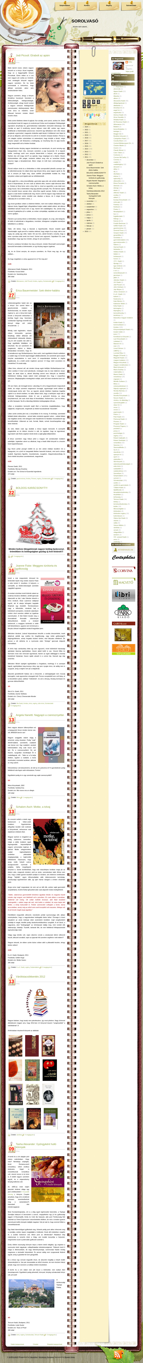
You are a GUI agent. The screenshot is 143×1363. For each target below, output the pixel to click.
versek (116, 530)
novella (116, 393)
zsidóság (117, 542)
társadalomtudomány (121, 492)
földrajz (116, 219)
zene (115, 539)
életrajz (116, 188)
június (89, 215)
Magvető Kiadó (119, 358)
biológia (116, 131)
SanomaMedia (119, 447)
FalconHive (34, 1357)
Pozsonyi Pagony (120, 426)
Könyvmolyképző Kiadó (122, 329)
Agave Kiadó (118, 91)
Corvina (116, 160)
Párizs (116, 414)
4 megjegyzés (29, 1135)
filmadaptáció (118, 211)
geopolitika (117, 235)
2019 (86, 135)
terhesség (117, 497)
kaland (116, 296)
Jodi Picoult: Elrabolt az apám (33, 55)
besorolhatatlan (119, 129)
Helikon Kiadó (118, 252)
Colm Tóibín (118, 153)
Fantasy (116, 204)
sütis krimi (41, 703)
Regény (109, 5)
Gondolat (117, 237)
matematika (118, 372)
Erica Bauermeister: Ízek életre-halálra (38, 290)
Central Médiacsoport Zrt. (122, 143)
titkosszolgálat (118, 509)
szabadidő (117, 469)
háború (116, 244)
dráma (116, 176)
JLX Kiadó (117, 282)
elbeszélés (117, 181)
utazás (116, 520)
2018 (86, 138)
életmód (116, 186)
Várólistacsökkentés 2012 (30, 976)
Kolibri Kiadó (118, 322)
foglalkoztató (118, 216)
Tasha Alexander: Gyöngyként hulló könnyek (94, 196)
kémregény (117, 308)
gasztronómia (20, 478)
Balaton (116, 126)
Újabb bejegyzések (17, 1344)
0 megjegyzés (59, 281)
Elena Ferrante (119, 183)
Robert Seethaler (119, 440)
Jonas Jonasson (119, 292)
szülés (116, 483)
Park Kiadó (117, 417)
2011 (86, 157)
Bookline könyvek (120, 136)
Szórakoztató (131, 5)
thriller (116, 506)
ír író (115, 270)
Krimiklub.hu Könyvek (121, 336)
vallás (116, 523)
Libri (115, 346)
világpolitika (118, 532)
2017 (86, 141)
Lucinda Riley (118, 353)
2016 (86, 143)
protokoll (117, 428)
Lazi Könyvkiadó (119, 339)
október (89, 204)
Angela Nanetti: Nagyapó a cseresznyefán (40, 715)
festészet (117, 207)
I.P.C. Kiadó (118, 261)
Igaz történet (118, 266)
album (116, 98)
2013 (86, 152)
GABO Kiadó (118, 226)
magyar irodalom (119, 360)
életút (115, 190)
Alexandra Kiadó (119, 101)
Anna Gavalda (119, 117)
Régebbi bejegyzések (54, 1344)
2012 (86, 154)
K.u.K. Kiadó (20, 967)
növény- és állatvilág (121, 400)
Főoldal (35, 1344)
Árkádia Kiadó (118, 119)
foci (115, 214)
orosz (115, 407)
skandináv (117, 452)
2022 (86, 129)
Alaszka (116, 96)
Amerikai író (118, 108)
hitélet (116, 254)
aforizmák (117, 89)
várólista (19, 1135)
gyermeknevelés (119, 242)
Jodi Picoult (28, 281)
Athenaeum (20, 281)
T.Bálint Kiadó (118, 487)
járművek (117, 275)
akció (115, 93)
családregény (118, 164)
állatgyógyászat (119, 103)
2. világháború (118, 86)
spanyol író (117, 454)
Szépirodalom (64, 5)
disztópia (117, 174)
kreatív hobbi (118, 332)
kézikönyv (117, 315)
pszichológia (118, 433)
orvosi (116, 410)
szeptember (91, 207)
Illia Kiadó (19, 703)
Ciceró (116, 148)
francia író (117, 221)
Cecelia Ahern (118, 141)
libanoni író (117, 343)
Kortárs (87, 5)
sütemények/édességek (122, 464)
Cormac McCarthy (120, 157)
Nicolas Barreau (119, 391)
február (89, 226)
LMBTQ (116, 351)
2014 (86, 149)
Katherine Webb (119, 303)
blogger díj (117, 134)
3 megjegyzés (18, 556)
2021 (86, 132)
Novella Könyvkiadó (120, 395)
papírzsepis (118, 412)
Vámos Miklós (118, 525)
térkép (116, 502)
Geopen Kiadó (119, 233)
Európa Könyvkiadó (120, 200)
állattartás (117, 105)
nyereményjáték (119, 402)
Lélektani (117, 341)
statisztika (117, 459)
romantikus (117, 443)
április (89, 220)
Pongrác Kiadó (119, 424)
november (90, 201)
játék (115, 277)
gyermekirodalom (120, 240)
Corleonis (117, 155)
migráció (117, 379)
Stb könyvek (118, 461)
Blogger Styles (70, 1357)
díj (114, 171)
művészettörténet (120, 386)
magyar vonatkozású (121, 365)
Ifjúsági (116, 263)
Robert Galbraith (119, 438)
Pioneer (33, 478)
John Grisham (118, 287)
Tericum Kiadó (38, 1335)
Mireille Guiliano (119, 381)
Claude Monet (118, 150)
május (89, 218)
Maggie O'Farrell (119, 355)
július (88, 212)
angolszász (117, 112)
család (116, 162)
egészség (117, 178)
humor (116, 259)
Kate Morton (118, 301)
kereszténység (119, 313)
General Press (119, 230)
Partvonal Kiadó (119, 419)
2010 (86, 231)
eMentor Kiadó (119, 193)
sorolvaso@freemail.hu (119, 81)
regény (40, 281)
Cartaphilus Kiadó (120, 138)
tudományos (118, 516)
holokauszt (117, 256)
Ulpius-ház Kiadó (119, 518)
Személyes (117, 473)
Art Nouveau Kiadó (120, 122)
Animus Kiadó (118, 115)
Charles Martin (119, 145)
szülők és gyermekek (121, 485)
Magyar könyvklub (120, 362)
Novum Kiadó (118, 398)
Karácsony (117, 299)
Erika (130, 62)
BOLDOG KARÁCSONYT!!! (31, 488)
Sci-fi (115, 450)
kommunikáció (119, 325)
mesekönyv (118, 376)
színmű (116, 478)
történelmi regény (120, 513)
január (89, 229)
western (116, 535)
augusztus (90, 209)
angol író (117, 110)
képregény (117, 310)
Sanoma (116, 445)
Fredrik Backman (119, 223)
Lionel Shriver (118, 348)
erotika (116, 195)
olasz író (117, 405)
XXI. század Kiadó (120, 537)
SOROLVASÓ (85, 21)
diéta (115, 169)
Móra (18, 797)
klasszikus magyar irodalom (123, 318)
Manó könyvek (119, 367)
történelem (117, 511)
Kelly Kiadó (117, 306)
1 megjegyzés (27, 797)
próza (116, 431)
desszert (117, 167)
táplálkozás (117, 490)
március (89, 223)
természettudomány (120, 504)
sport (115, 457)
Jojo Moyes (118, 289)
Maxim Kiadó (118, 374)
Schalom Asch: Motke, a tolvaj (33, 806)
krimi (30, 703)
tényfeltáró (117, 494)
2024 (86, 127)
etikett (116, 197)
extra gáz (117, 202)
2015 (86, 146)
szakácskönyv (118, 471)
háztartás (117, 249)
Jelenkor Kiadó (119, 280)
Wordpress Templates (46, 1357)
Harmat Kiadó (118, 247)
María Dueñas (118, 369)
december (90, 160)
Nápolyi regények (120, 388)
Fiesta (116, 209)
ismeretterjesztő (119, 273)
